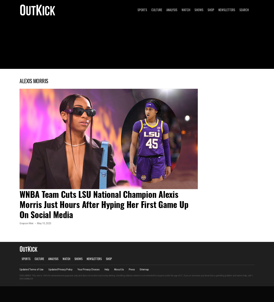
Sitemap (144, 269)
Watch (186, 10)
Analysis (171, 10)
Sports (142, 10)
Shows (198, 10)
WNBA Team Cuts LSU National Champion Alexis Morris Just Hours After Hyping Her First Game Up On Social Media (104, 204)
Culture (156, 10)
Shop (211, 10)
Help (106, 269)
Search (244, 10)
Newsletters (226, 10)
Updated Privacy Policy (60, 269)
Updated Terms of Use (32, 269)
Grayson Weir (27, 223)
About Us (119, 269)
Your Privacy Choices (88, 269)
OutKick (38, 9)
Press (132, 269)
